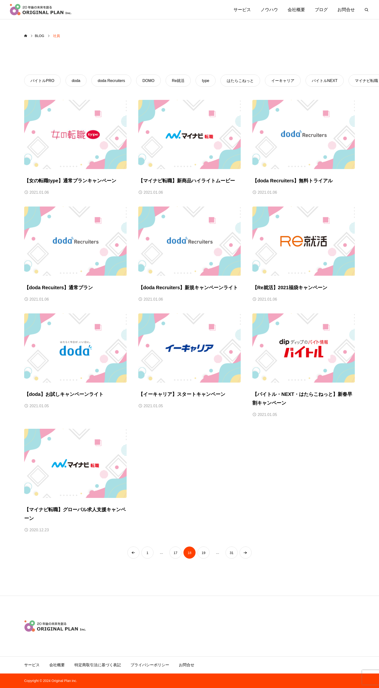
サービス (242, 9)
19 (203, 553)
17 (175, 553)
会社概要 (296, 9)
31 (231, 553)
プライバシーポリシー (150, 665)
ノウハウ (269, 9)
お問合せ (346, 9)
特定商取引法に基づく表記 (97, 665)
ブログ (321, 9)
